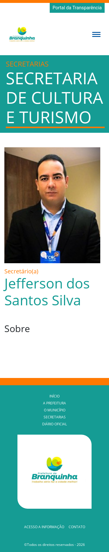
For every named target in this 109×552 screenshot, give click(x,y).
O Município (54, 410)
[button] (96, 34)
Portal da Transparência (77, 7)
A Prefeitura (54, 403)
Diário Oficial (54, 424)
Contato (77, 526)
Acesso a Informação (44, 526)
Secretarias (55, 417)
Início (54, 396)
